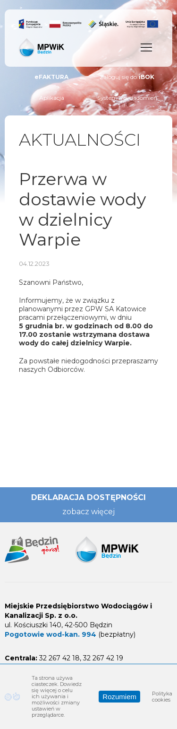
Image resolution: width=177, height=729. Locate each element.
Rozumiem (119, 697)
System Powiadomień (127, 97)
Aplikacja (51, 97)
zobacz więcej (88, 511)
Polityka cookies (162, 696)
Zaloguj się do (127, 77)
